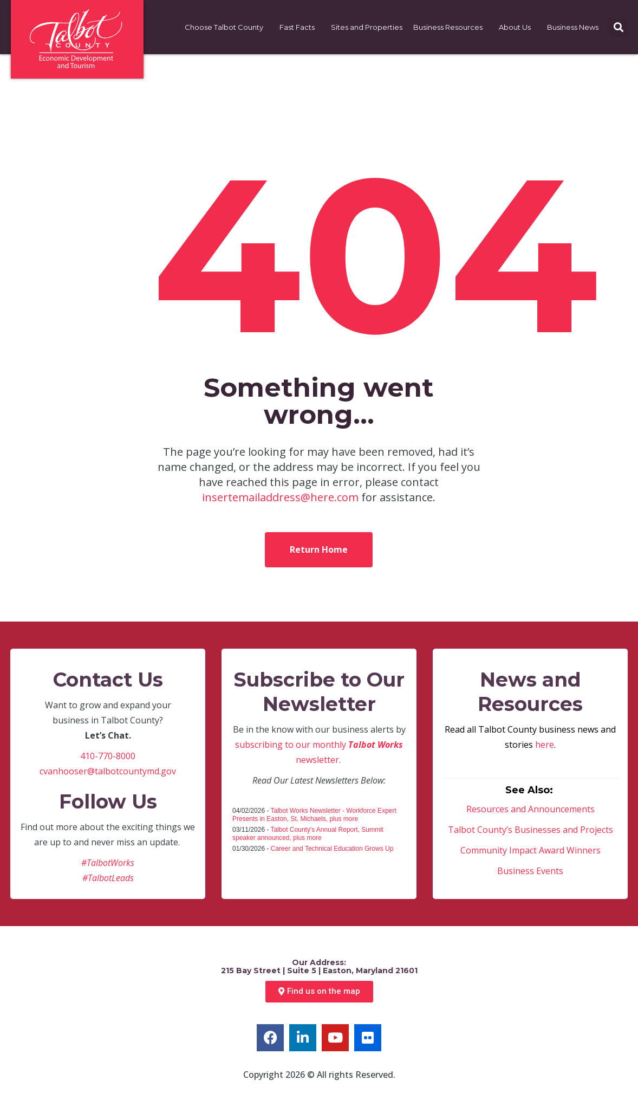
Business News (575, 27)
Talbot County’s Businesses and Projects (530, 830)
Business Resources (450, 27)
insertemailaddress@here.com (280, 497)
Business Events (530, 871)
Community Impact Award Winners (530, 850)
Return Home (319, 549)
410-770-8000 (107, 756)
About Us (517, 27)
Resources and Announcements (530, 809)
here (544, 745)
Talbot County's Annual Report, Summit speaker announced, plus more (307, 834)
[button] (618, 27)
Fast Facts (299, 27)
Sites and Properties (366, 27)
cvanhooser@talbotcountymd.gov (108, 771)
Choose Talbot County (227, 27)
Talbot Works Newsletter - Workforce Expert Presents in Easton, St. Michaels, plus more (314, 815)
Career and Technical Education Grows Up (332, 848)
